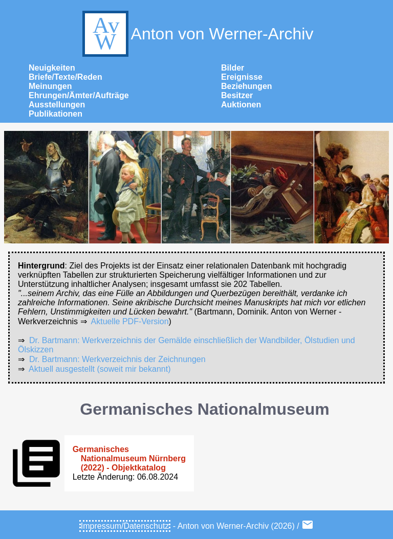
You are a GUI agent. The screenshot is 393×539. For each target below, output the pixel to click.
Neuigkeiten (52, 67)
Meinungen (50, 86)
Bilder (232, 67)
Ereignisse (242, 77)
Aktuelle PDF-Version (130, 321)
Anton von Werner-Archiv (197, 33)
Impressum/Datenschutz (125, 526)
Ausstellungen (57, 104)
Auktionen (241, 104)
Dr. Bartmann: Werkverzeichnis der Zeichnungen (117, 359)
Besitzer (237, 95)
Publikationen (55, 113)
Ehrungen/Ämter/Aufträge (79, 95)
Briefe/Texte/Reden (65, 77)
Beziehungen (246, 86)
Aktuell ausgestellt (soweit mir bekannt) (99, 369)
